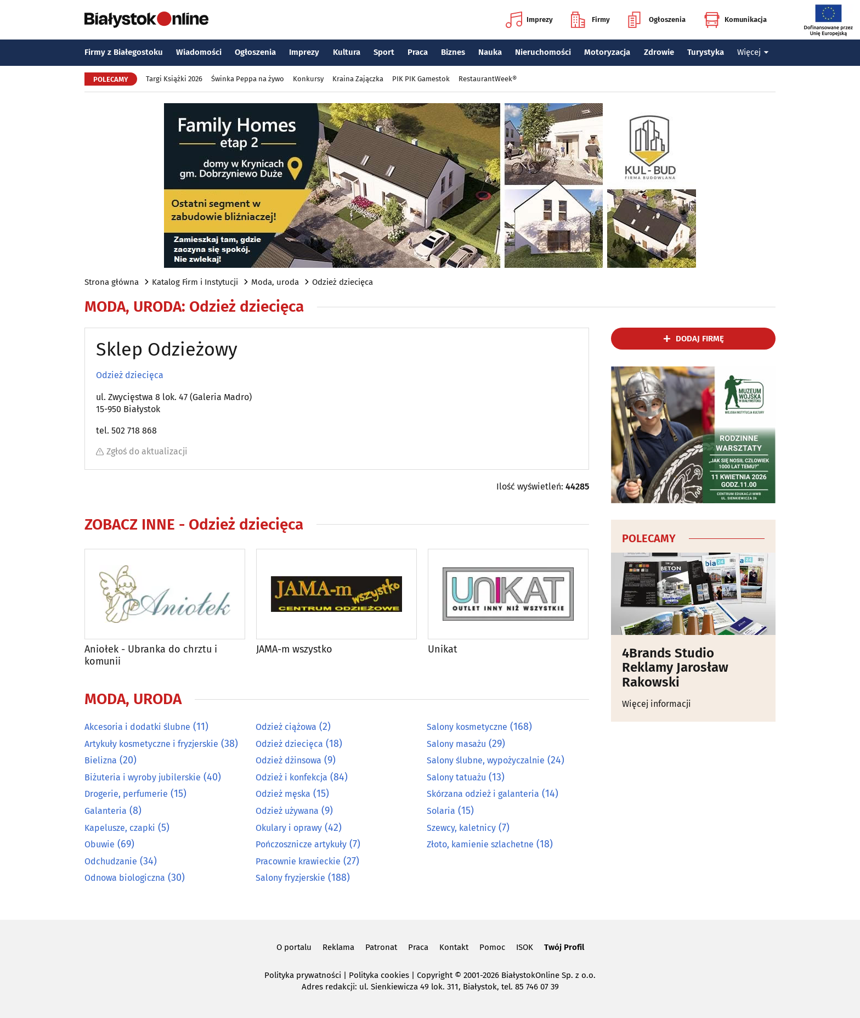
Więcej (753, 52)
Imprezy (529, 20)
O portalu (294, 947)
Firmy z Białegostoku (123, 52)
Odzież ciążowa (286, 727)
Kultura (346, 52)
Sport (384, 52)
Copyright (434, 975)
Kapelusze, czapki (119, 828)
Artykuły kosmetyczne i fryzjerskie (151, 744)
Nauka (490, 52)
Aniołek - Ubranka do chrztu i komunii (150, 655)
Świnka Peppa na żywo (247, 78)
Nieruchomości (543, 52)
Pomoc (492, 947)
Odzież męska (283, 794)
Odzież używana (287, 811)
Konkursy (308, 78)
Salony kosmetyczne (467, 727)
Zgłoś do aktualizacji (142, 451)
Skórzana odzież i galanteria (483, 794)
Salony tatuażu (456, 777)
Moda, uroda (275, 282)
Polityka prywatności (302, 975)
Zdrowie (659, 52)
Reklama (338, 947)
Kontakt (453, 947)
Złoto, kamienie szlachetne (480, 844)
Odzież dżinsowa (288, 760)
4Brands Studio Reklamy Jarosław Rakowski (675, 667)
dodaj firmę (700, 339)
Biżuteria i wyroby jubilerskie (142, 777)
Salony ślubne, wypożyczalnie (486, 760)
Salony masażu (456, 744)
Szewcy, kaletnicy (461, 828)
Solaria (441, 811)
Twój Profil (564, 947)
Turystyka (705, 52)
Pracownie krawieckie (298, 861)
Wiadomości (199, 52)
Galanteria (105, 811)
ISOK (524, 947)
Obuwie (99, 844)
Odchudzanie (110, 861)
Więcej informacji (656, 704)
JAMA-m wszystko (294, 649)
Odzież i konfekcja (291, 777)
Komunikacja (735, 20)
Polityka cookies (379, 975)
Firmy (590, 20)
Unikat (442, 649)
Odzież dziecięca (342, 282)
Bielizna (100, 760)
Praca (418, 52)
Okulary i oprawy (289, 828)
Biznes (453, 52)
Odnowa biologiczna (124, 878)
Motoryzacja (607, 52)
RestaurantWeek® (488, 78)
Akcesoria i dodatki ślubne (137, 727)
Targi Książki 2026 (174, 78)
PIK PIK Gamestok (421, 78)
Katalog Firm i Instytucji (195, 282)
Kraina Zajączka (357, 78)
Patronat (381, 947)
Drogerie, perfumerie (126, 794)
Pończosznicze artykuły (301, 844)
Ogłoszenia (657, 20)
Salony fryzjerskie (290, 878)
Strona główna (111, 282)
